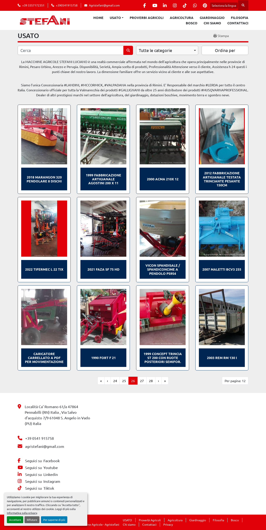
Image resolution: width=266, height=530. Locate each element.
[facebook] (141, 5)
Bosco (191, 23)
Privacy (168, 524)
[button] (116, 17)
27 (142, 381)
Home (98, 17)
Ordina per (225, 50)
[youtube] (152, 5)
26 (133, 381)
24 (115, 381)
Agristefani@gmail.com (104, 5)
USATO (115, 17)
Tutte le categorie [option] (155, 50)
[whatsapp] (194, 5)
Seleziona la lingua (224, 5)
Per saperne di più (54, 519)
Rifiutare (32, 519)
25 (124, 381)
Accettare (15, 519)
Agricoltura (181, 17)
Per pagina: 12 (235, 381)
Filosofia (239, 17)
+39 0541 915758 (39, 438)
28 (151, 381)
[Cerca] (70, 50)
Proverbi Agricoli (147, 17)
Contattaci (237, 23)
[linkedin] (162, 5)
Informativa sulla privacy (22, 513)
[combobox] (167, 50)
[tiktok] (183, 5)
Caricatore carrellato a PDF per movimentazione (44, 358)
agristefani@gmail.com (44, 446)
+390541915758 (67, 5)
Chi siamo (212, 23)
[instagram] (173, 5)
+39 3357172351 (33, 5)
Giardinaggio (212, 17)
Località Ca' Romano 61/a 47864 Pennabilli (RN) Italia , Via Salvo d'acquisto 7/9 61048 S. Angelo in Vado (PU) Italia (57, 415)
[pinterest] (205, 5)
